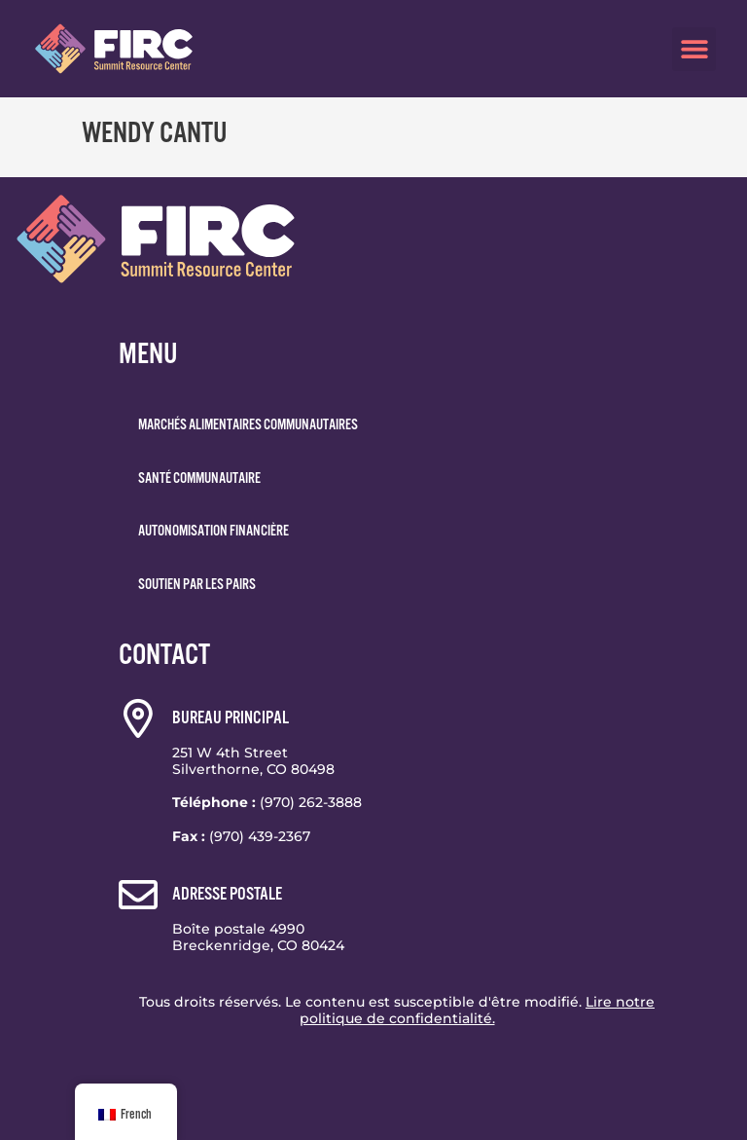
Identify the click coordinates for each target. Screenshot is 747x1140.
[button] (694, 49)
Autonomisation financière (213, 530)
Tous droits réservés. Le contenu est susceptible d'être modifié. (397, 1010)
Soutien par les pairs (197, 584)
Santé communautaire (199, 478)
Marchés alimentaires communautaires (248, 424)
